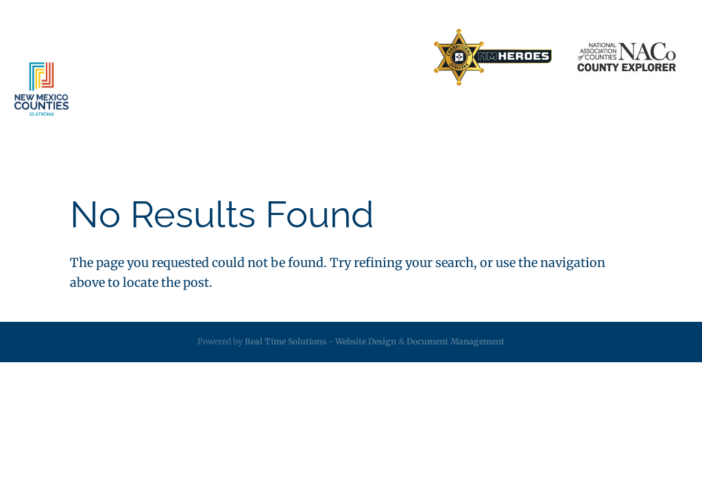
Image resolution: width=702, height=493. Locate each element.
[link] (492, 58)
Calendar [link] (569, 116)
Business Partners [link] (213, 57)
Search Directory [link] (378, 57)
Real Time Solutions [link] (285, 341)
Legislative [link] (366, 116)
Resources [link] (432, 116)
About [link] (162, 116)
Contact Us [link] (297, 57)
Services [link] (227, 116)
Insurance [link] (300, 116)
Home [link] (141, 57)
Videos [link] (623, 116)
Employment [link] (502, 116)
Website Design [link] (365, 341)
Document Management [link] (456, 341)
